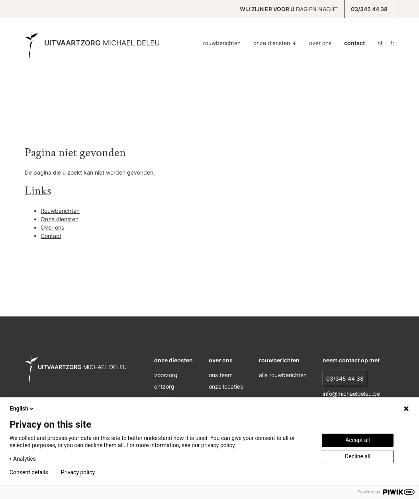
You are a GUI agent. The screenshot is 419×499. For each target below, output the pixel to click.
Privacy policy (78, 472)
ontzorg (164, 386)
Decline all (357, 456)
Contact (354, 42)
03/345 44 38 (369, 9)
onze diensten (173, 360)
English (22, 408)
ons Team (221, 374)
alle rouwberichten (283, 374)
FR (392, 42)
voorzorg (166, 374)
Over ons (320, 42)
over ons (221, 360)
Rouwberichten (222, 42)
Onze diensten (274, 42)
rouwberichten (279, 360)
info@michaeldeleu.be (351, 393)
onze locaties (226, 386)
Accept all (357, 440)
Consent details (29, 472)
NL (380, 42)
